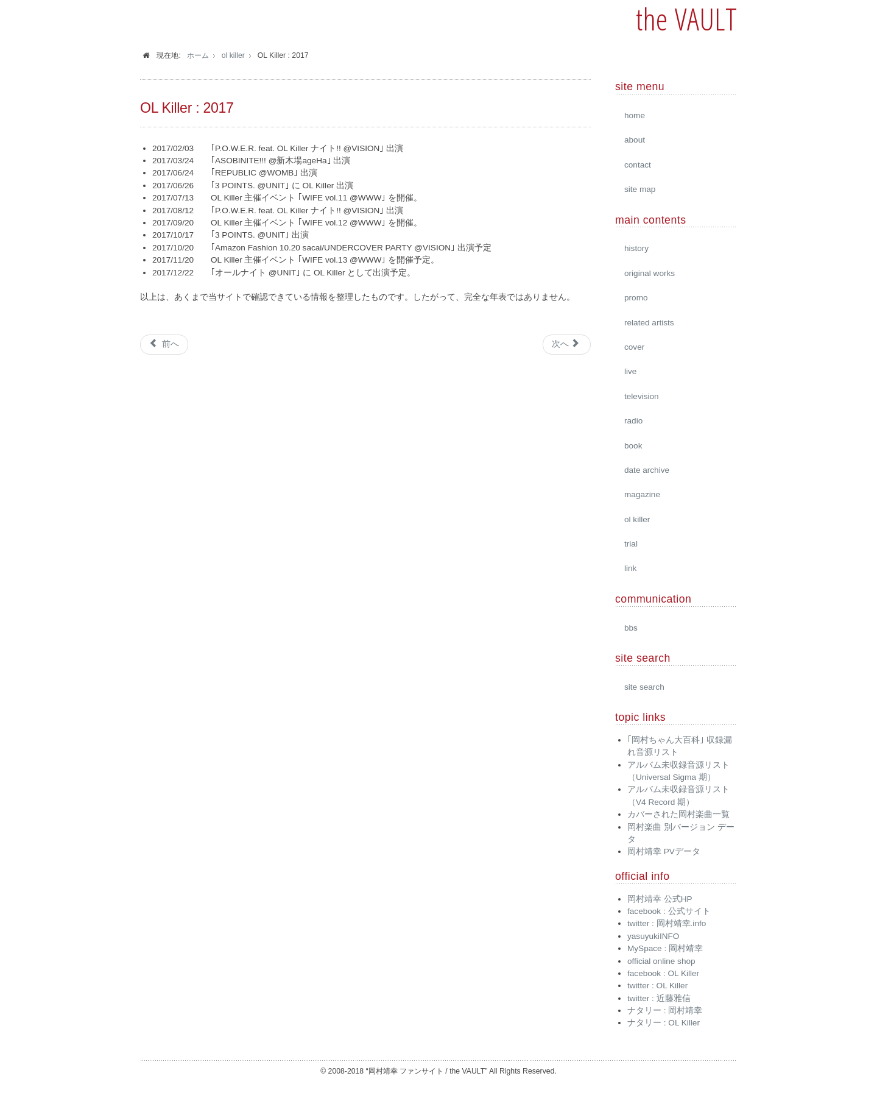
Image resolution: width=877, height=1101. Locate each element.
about (634, 139)
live (630, 371)
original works (649, 273)
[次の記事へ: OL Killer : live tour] (567, 344)
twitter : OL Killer (657, 985)
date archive (646, 470)
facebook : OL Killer (663, 973)
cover (634, 347)
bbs (631, 627)
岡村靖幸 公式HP (659, 899)
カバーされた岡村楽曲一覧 (678, 814)
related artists (649, 322)
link (630, 568)
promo (636, 297)
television (641, 396)
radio (633, 420)
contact (637, 164)
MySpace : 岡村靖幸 (665, 948)
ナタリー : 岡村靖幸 (664, 1010)
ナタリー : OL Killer (663, 1022)
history (636, 248)
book (633, 445)
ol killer (637, 519)
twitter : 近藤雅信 (659, 998)
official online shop (661, 961)
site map (639, 189)
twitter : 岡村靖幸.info (666, 923)
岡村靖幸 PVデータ (663, 851)
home (634, 115)
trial (631, 543)
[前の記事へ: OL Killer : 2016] (164, 344)
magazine (642, 494)
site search (644, 687)
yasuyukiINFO (653, 936)
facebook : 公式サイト (669, 911)
